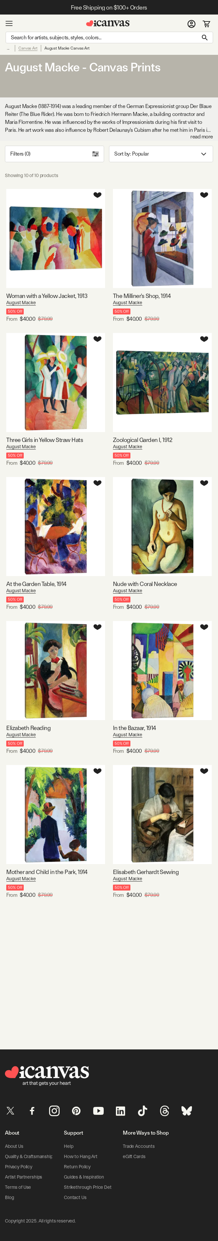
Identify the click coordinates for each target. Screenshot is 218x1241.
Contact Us (75, 1197)
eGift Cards (134, 1156)
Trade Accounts (139, 1146)
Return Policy (77, 1166)
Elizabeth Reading (28, 727)
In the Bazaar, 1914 (134, 727)
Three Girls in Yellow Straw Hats (44, 439)
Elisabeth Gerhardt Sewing (146, 871)
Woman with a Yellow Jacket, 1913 (46, 295)
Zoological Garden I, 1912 (143, 439)
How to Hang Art (80, 1156)
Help (68, 1146)
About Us (14, 1146)
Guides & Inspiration (84, 1177)
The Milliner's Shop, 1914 (142, 295)
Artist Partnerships (23, 1177)
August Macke (21, 302)
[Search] (109, 37)
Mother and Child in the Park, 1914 (47, 871)
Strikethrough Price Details (91, 1187)
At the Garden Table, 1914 (36, 583)
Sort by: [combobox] (161, 154)
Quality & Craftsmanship (29, 1156)
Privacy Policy (18, 1166)
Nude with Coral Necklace (145, 583)
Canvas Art (28, 48)
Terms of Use (18, 1187)
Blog (9, 1197)
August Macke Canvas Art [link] (67, 48)
